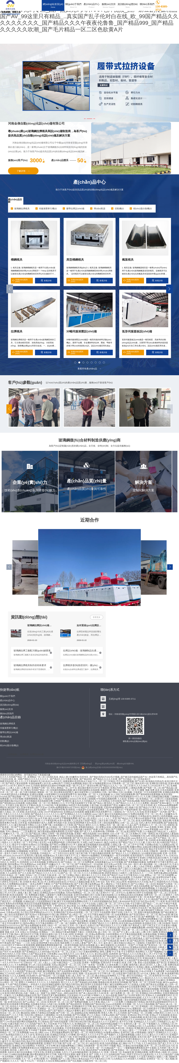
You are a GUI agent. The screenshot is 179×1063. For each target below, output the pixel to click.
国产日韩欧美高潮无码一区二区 (42, 949)
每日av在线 (164, 914)
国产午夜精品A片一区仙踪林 (89, 864)
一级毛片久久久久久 (101, 958)
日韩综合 (174, 836)
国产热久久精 (96, 851)
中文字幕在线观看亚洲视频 (132, 906)
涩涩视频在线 (143, 871)
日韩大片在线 (163, 1026)
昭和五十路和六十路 (61, 1037)
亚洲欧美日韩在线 (158, 783)
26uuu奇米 (121, 881)
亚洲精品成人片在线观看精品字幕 (39, 901)
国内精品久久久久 (106, 1037)
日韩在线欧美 (72, 842)
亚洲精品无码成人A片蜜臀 (63, 1034)
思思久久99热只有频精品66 (26, 938)
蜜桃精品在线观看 (35, 967)
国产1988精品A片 (68, 967)
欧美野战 (70, 809)
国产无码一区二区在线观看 (41, 973)
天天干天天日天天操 (125, 871)
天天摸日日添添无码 (138, 849)
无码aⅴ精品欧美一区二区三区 (66, 965)
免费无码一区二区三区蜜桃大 (158, 895)
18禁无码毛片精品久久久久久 (28, 958)
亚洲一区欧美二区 (113, 1052)
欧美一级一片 (96, 1048)
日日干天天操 (143, 969)
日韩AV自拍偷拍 (163, 936)
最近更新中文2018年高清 (85, 888)
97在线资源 (35, 879)
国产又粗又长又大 (151, 925)
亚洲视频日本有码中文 (76, 868)
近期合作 (89, 520)
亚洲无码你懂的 (81, 895)
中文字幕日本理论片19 (101, 840)
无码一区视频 (18, 960)
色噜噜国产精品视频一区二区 (91, 847)
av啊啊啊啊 (58, 1050)
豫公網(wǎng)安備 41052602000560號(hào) (102, 767)
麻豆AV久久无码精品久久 (84, 801)
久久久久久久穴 (78, 796)
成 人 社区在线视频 (107, 986)
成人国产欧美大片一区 (63, 919)
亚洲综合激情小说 (48, 934)
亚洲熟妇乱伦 (53, 862)
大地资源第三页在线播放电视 (38, 1026)
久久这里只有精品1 (146, 1056)
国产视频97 (109, 1034)
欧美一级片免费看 (113, 993)
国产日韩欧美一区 (120, 829)
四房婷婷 (24, 862)
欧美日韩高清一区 (80, 978)
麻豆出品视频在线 (129, 971)
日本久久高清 (141, 851)
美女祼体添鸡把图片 (64, 792)
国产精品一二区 (150, 903)
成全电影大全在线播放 (53, 1028)
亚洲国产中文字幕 (52, 1043)
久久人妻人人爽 (74, 879)
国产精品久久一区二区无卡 (126, 790)
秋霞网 (61, 1004)
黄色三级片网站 (71, 940)
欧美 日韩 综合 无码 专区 (103, 881)
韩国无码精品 (95, 1032)
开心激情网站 (112, 971)
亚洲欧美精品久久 (95, 1030)
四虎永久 (27, 1037)
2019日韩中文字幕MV (11, 945)
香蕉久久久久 (86, 954)
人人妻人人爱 (160, 965)
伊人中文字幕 (155, 954)
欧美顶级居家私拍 (165, 840)
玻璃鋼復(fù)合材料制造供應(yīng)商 (89, 440)
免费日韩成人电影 (158, 1052)
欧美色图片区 (116, 809)
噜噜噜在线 (103, 982)
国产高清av (30, 914)
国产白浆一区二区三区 (73, 1043)
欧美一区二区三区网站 (63, 875)
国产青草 (47, 906)
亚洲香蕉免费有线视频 (46, 871)
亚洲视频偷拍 (16, 877)
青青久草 (124, 940)
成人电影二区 (39, 999)
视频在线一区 (138, 1008)
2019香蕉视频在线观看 (129, 921)
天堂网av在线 (151, 844)
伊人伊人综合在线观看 (58, 899)
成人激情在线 (36, 840)
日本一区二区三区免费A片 (128, 833)
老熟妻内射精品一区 (88, 827)
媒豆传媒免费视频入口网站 (69, 1045)
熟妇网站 (140, 951)
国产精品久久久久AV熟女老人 (133, 954)
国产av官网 (52, 997)
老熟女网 (166, 820)
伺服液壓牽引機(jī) (9, 728)
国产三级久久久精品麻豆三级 (132, 868)
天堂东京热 (38, 1052)
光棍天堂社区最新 (66, 1054)
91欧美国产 (42, 864)
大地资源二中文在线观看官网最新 (22, 940)
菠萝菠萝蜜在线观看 (126, 1037)
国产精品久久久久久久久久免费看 (133, 803)
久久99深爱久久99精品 (134, 1058)
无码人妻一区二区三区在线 (134, 930)
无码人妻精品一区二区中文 (63, 788)
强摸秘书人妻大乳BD (118, 916)
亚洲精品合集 (163, 958)
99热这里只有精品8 (56, 1030)
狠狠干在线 (116, 912)
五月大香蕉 (94, 1002)
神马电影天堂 (60, 823)
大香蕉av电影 (107, 1015)
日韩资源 (149, 855)
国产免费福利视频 (79, 1002)
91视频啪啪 (22, 851)
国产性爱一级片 (77, 1041)
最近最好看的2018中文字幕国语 (93, 788)
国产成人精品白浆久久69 (91, 993)
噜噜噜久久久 (57, 803)
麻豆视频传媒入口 (32, 1028)
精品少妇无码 (80, 857)
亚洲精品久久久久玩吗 (145, 1021)
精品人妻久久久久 (141, 899)
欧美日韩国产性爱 (133, 831)
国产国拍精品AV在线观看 (12, 803)
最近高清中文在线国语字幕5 (95, 984)
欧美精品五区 (149, 923)
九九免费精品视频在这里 (24, 995)
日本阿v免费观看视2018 (59, 807)
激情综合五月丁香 (150, 991)
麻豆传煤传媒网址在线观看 (86, 790)
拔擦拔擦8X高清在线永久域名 (77, 781)
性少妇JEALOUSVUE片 (50, 781)
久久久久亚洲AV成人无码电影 (102, 868)
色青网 (153, 827)
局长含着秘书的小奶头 (47, 908)
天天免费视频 (20, 965)
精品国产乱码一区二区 (105, 919)
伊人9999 (172, 1052)
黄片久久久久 (67, 982)
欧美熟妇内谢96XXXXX (119, 1008)
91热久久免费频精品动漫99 (13, 884)
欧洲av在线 (124, 838)
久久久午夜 (17, 1015)
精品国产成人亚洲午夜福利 (21, 807)
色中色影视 (111, 995)
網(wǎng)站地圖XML (125, 764)
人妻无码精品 (14, 849)
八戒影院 (18, 1056)
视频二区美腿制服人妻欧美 (59, 857)
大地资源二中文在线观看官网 (147, 792)
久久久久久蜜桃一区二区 (31, 916)
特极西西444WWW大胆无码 (54, 1048)
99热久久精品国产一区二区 (47, 890)
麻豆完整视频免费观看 (32, 1043)
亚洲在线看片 (149, 958)
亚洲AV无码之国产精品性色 (37, 860)
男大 (41, 877)
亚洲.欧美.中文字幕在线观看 (55, 796)
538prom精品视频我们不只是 (104, 997)
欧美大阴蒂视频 (143, 820)
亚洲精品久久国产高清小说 (38, 888)
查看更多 (96, 617)
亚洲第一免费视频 (90, 962)
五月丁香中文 (163, 809)
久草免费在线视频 (87, 967)
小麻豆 (35, 892)
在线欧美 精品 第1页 (33, 881)
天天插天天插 (44, 875)
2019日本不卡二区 (160, 785)
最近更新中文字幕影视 (23, 871)
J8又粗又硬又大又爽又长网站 (66, 860)
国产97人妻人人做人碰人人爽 (131, 932)
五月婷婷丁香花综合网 (118, 847)
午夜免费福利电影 (56, 842)
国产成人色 (83, 818)
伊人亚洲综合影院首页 (55, 881)
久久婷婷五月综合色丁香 (139, 908)
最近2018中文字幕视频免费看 (62, 818)
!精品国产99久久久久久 (101, 969)
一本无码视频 (6, 1056)
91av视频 (20, 906)
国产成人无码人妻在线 (152, 921)
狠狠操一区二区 (45, 792)
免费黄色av (11, 989)
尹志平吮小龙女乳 (37, 842)
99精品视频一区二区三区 (38, 803)
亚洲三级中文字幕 (91, 886)
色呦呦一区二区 (132, 910)
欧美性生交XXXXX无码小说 (23, 818)
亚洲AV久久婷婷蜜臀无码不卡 (159, 995)
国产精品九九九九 (108, 785)
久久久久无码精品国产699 (112, 1054)
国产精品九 (128, 851)
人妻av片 (58, 930)
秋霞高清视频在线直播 (47, 1041)
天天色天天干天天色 (75, 1050)
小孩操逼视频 (170, 798)
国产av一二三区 (26, 838)
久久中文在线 (88, 903)
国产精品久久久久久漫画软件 (126, 853)
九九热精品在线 (166, 844)
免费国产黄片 (74, 886)
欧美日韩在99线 (106, 1028)
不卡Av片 (29, 1061)
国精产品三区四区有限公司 (131, 995)
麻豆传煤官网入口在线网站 (88, 792)
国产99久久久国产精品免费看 (73, 921)
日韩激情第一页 (91, 1045)
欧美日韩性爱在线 (13, 993)
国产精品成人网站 (38, 833)
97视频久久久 (98, 995)
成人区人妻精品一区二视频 (60, 1056)
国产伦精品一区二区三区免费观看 (77, 862)
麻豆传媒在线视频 (149, 989)
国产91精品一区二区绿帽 (140, 1013)
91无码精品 (32, 932)
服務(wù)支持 (6, 709)
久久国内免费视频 (125, 1034)
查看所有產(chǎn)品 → (89, 368)
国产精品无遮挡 (104, 967)
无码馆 (152, 840)
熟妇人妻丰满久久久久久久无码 (90, 875)
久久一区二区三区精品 (104, 781)
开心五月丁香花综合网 (87, 785)
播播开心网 (106, 790)
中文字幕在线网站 (44, 923)
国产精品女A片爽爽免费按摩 (131, 927)
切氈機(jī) (4, 741)
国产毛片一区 (120, 1026)
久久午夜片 (35, 989)
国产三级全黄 (118, 958)
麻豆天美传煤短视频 (91, 1010)
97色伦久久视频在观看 (78, 881)
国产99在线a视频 (131, 801)
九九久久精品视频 (145, 1004)
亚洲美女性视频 (52, 1052)
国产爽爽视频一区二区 (152, 916)
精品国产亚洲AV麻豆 (161, 803)
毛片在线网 (5, 871)
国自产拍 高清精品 (76, 877)
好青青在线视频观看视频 (85, 989)
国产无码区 (121, 1015)
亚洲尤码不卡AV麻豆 (111, 962)
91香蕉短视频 (149, 934)
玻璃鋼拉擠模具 (7, 723)
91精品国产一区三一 (114, 1048)
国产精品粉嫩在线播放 (133, 980)
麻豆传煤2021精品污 (124, 943)
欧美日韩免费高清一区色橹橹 (124, 860)
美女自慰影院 (107, 886)
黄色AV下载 (157, 969)
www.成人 (19, 888)
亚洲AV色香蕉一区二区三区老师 (62, 999)
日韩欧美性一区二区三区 (94, 1061)
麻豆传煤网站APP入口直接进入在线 (127, 984)
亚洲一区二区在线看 (15, 910)
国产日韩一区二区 (65, 1013)
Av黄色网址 (74, 1008)
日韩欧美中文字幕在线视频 (160, 1008)
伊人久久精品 (93, 1015)
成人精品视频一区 (148, 864)
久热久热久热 (152, 842)
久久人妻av (114, 978)
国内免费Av (13, 864)
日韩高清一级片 (26, 930)
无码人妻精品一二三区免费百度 (21, 831)
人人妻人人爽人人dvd (133, 866)
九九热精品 (116, 1058)
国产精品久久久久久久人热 (160, 879)
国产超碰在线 (170, 823)
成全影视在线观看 (121, 877)
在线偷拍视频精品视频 (61, 790)
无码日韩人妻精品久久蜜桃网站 (39, 1015)
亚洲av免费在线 (96, 934)
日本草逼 (22, 823)
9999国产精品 (153, 927)
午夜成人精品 (58, 816)
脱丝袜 (13, 1050)
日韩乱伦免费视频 (72, 783)
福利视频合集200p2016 (11, 801)
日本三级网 (151, 932)
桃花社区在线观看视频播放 (37, 903)
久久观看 (123, 965)
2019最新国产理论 (108, 805)
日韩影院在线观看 (74, 836)
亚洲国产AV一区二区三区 (92, 971)
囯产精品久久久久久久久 (44, 873)
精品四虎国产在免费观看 (98, 1050)
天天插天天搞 (12, 805)
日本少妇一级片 (130, 864)
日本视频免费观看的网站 (58, 978)
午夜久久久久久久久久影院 (16, 814)
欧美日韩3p (33, 897)
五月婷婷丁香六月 (166, 1048)
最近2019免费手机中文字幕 (106, 1006)
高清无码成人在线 (34, 812)
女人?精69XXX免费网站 (87, 855)
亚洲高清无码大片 (16, 908)
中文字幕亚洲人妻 (80, 969)
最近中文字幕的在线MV (56, 916)
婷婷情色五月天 (133, 958)
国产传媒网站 (80, 897)
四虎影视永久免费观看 (55, 877)
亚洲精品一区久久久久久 (60, 936)
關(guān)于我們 (7, 696)
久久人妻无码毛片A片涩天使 (80, 816)
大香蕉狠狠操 (39, 997)
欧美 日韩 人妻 (129, 962)
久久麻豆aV (13, 1039)
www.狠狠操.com (105, 833)
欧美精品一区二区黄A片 (151, 798)
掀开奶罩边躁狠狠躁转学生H (160, 1002)
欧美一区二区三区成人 (66, 951)
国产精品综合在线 (147, 809)
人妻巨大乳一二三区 (27, 1050)
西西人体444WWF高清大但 (126, 901)
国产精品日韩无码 (70, 984)
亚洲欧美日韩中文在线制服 (139, 892)
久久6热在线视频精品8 (100, 901)
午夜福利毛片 (49, 879)
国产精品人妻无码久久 (104, 803)
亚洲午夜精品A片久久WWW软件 (129, 1019)
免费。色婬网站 (87, 999)
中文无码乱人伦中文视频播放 (102, 897)
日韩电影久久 (163, 1021)
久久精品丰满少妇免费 (29, 820)
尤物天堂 (156, 820)
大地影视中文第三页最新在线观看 (161, 943)
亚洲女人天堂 (110, 921)
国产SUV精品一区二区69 (143, 884)
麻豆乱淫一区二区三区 (128, 936)
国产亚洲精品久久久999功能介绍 (38, 951)
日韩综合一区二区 (32, 962)
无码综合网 (76, 949)
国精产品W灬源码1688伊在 (64, 993)
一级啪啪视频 (23, 919)
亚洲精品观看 (141, 1052)
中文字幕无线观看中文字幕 (79, 803)
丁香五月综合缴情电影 (14, 967)
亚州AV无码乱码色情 (93, 949)
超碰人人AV (119, 857)
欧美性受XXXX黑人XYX (164, 975)
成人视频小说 (131, 807)
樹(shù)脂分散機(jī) (9, 745)
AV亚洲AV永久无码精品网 (76, 910)
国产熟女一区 (170, 921)
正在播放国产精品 (76, 1030)
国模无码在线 (6, 781)
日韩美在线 (91, 932)
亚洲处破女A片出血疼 (20, 980)
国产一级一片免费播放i (51, 940)
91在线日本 (64, 949)
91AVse (72, 847)
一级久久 (30, 908)
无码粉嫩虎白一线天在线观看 (115, 855)
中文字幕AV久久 (66, 1024)
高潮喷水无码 (95, 921)
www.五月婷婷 (33, 785)
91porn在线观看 (113, 1004)
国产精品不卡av (115, 875)
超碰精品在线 (81, 1013)
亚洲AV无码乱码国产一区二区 (57, 989)
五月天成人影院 (66, 934)
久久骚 (147, 796)
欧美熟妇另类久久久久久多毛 (20, 1034)
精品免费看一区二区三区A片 (103, 1056)
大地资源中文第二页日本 (77, 840)
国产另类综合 (94, 1017)
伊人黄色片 (18, 785)
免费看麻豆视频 (36, 895)
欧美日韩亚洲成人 (135, 938)
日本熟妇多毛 (144, 816)
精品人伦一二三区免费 (112, 1002)
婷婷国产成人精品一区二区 (73, 914)
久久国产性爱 (81, 890)
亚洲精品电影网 (170, 792)
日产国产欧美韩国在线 (62, 884)
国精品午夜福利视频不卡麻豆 (70, 932)
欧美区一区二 (20, 842)
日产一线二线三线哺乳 (65, 923)
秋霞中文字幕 (114, 980)
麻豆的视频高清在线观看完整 (38, 801)
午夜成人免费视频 (37, 899)
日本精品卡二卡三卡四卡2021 (54, 853)
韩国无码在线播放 (149, 801)
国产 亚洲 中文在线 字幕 (159, 1037)
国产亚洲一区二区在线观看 (35, 847)
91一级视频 (51, 1058)
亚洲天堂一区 (104, 989)
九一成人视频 (167, 1058)
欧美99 (174, 1026)
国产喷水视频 (70, 930)
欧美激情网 (29, 945)
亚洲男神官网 (58, 809)
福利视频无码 (79, 960)
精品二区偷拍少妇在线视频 (130, 1045)
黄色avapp (83, 1058)
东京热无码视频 (63, 1015)
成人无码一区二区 (106, 932)
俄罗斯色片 (82, 923)
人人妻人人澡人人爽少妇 (18, 788)
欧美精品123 (56, 849)
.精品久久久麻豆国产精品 (53, 938)
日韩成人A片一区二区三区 (122, 820)
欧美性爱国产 (137, 855)
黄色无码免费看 (141, 886)
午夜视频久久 (153, 1024)
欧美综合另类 (42, 1034)
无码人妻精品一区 (14, 790)
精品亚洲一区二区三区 (35, 1056)
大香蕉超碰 (19, 969)
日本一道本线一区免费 (93, 965)
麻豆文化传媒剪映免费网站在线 (72, 901)
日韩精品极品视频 (160, 796)
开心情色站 (170, 967)
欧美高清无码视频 (119, 982)
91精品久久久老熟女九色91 (53, 886)
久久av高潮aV (149, 1026)
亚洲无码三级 (127, 1032)
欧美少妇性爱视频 (108, 1043)
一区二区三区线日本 (108, 838)
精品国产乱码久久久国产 (100, 857)
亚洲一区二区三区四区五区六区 (159, 1045)
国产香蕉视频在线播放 (135, 862)
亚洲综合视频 (36, 794)
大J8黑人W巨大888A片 (91, 842)
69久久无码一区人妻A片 (74, 925)
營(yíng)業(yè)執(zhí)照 (105, 764)
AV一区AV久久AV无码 (133, 812)
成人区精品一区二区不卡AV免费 (61, 827)
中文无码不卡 (154, 868)
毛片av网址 (57, 1017)
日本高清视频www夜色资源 (99, 947)
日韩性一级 (53, 833)
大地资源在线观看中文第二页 (132, 897)
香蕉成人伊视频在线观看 (86, 908)
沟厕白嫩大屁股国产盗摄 (86, 829)
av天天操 (42, 818)
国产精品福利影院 (44, 930)
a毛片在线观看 (113, 930)
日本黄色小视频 (169, 925)
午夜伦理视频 (95, 890)
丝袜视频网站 (83, 958)
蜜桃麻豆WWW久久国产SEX (92, 980)
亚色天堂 (141, 1037)
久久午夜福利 (30, 781)
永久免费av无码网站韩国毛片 (91, 906)
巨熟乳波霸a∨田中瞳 (116, 849)
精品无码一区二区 (57, 1039)
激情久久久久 (91, 825)
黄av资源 (71, 906)
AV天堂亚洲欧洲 (170, 868)
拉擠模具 (24, 754)
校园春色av (48, 855)
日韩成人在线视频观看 (60, 838)
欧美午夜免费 (64, 820)
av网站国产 (57, 783)
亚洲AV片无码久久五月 (52, 1019)
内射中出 (61, 879)
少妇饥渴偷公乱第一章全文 (91, 930)
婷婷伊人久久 (6, 825)
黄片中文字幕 (125, 1021)
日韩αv (73, 1058)
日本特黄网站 (112, 934)
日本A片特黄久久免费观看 (152, 971)
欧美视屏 (16, 951)
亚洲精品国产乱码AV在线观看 (68, 912)
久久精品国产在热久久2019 (37, 816)
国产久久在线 (24, 873)
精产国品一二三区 (21, 943)
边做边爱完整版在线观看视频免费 (159, 847)
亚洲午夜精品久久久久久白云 (140, 1039)
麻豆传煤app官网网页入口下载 (110, 975)
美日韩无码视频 (15, 816)
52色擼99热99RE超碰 (130, 997)
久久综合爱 (110, 936)
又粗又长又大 (166, 960)
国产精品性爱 (41, 838)
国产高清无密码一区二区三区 (143, 914)
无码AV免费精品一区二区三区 (80, 892)
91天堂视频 (117, 862)
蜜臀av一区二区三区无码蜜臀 (159, 875)
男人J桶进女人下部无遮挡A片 (115, 884)
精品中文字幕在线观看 (92, 807)
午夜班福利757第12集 (48, 914)
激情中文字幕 (102, 816)
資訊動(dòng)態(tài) (29, 617)
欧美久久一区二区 (167, 997)
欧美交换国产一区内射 (156, 812)
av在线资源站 (51, 967)
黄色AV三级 (23, 989)
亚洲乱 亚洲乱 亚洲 (166, 827)
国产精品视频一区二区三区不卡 (21, 1008)
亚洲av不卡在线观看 (159, 1015)
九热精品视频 (135, 1017)
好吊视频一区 (129, 1004)
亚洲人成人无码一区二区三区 (80, 975)
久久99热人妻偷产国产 (81, 943)
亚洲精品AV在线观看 (74, 812)
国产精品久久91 (94, 927)
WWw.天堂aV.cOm (29, 991)
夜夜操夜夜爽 (116, 960)
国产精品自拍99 (110, 956)
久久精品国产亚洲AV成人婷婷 (27, 971)
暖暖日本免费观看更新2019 (25, 1048)
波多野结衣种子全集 (166, 877)
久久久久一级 (16, 1061)
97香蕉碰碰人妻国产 (145, 1032)
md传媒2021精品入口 (126, 1041)
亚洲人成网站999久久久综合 (91, 849)
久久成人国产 (131, 825)
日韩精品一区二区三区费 (20, 997)
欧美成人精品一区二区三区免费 (59, 958)
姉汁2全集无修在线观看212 (103, 895)
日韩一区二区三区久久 (11, 1028)
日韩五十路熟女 (37, 947)
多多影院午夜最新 (126, 1056)
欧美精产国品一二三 (13, 860)
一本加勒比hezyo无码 (108, 879)
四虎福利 (169, 1030)
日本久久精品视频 (35, 969)
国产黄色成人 (134, 925)
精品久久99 (112, 906)
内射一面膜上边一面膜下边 (36, 993)
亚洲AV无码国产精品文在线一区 (88, 936)
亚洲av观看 (39, 1058)
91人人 (47, 980)
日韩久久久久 (141, 1034)
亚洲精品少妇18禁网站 (150, 993)
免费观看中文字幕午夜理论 (160, 862)
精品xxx (55, 956)
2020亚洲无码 (82, 851)
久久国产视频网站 (154, 951)
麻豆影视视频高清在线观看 (96, 844)
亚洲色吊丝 (162, 818)
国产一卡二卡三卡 (23, 1017)
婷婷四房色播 (66, 833)
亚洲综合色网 (165, 932)
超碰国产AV (21, 899)
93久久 (168, 910)
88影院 (170, 825)
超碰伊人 (154, 960)
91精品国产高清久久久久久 (95, 860)
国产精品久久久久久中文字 (90, 1034)
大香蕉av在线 (12, 912)
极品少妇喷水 (110, 842)
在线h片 (91, 925)
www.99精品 (23, 947)
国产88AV (160, 1004)
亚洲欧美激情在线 (62, 960)
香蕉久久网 (106, 1013)
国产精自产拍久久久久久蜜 (131, 842)
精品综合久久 (136, 829)
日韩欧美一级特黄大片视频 (162, 851)
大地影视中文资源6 (135, 857)
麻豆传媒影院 (107, 945)
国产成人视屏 (22, 840)
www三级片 (98, 814)
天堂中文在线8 (116, 910)
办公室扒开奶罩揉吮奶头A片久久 (126, 796)
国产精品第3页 (137, 940)
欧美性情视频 (71, 945)
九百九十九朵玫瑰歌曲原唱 (75, 1052)
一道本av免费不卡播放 (39, 884)
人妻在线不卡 (164, 864)
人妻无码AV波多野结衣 (23, 866)
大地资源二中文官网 (45, 1045)
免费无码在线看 (65, 895)
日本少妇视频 (125, 792)
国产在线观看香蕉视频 (68, 971)
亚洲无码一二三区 (37, 851)
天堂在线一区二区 (84, 919)
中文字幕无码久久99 (134, 875)
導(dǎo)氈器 (6, 736)
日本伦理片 (117, 989)
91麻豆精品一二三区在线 (69, 962)
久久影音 (122, 798)
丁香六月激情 (147, 936)
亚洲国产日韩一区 (40, 788)
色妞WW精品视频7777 (111, 1024)
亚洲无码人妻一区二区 (134, 1024)
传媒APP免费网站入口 (111, 836)
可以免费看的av (28, 864)
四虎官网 (63, 1041)
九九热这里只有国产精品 (84, 820)
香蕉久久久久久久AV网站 (49, 927)
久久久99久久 (143, 785)
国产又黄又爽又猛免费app (87, 884)
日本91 (76, 807)
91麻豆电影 (13, 1024)
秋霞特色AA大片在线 (138, 881)
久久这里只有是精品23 (114, 1039)
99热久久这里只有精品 (158, 999)
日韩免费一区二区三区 (123, 783)
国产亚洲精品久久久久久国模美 (75, 814)
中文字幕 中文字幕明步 (123, 951)
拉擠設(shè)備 (37, 754)
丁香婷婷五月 (59, 906)
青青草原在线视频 (14, 903)
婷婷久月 (18, 1026)
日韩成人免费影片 (154, 866)
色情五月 (14, 862)
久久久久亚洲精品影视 (93, 873)
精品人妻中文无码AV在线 (57, 969)
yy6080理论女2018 (74, 866)
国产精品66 (44, 975)
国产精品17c (145, 807)
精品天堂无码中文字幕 (160, 849)
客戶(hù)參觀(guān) (25, 382)
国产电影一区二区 (152, 788)
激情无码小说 (141, 783)
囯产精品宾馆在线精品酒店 (59, 829)
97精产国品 (104, 829)
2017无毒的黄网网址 (88, 951)
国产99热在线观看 (59, 1021)
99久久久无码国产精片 (31, 1024)
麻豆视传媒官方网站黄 (152, 910)
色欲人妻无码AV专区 (74, 1019)
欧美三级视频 (88, 798)
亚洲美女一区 (153, 1058)
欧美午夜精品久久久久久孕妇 (100, 1041)
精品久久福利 (31, 956)
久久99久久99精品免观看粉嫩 (14, 1054)
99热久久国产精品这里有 (102, 871)
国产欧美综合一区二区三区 (157, 945)
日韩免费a (52, 954)
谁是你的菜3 (104, 888)
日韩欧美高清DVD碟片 (157, 857)
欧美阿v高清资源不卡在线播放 (49, 868)
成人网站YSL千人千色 (129, 1043)
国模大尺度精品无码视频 (43, 1013)
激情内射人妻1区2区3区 (140, 965)
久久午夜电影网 (48, 820)
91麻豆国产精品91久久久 (99, 877)
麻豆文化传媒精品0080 (116, 814)
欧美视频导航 (171, 973)
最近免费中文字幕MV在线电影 (86, 991)
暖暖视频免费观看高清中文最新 (140, 1048)
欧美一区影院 (81, 1056)
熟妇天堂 (30, 1041)
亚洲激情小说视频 (58, 847)
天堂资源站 (72, 995)
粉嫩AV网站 (135, 847)
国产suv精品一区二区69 (34, 1002)
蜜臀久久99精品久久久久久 (32, 982)
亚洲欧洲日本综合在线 (145, 1028)
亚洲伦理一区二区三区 (58, 1002)
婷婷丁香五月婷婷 (168, 801)
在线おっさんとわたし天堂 (103, 818)
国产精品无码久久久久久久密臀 (111, 925)
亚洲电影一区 (81, 934)
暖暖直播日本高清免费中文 (98, 812)
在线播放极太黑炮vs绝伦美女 (14, 879)
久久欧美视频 (103, 794)
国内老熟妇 (90, 866)
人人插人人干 (6, 836)
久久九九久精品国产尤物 (166, 1054)
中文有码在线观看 (9, 838)
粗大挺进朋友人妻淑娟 (167, 833)
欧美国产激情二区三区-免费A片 (162, 897)
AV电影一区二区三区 (79, 1048)
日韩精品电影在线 (112, 890)
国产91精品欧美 (111, 940)
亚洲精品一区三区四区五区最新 (55, 991)
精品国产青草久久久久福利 (133, 879)
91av (12, 986)
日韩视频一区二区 (114, 831)
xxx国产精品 (32, 910)
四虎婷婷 (113, 954)
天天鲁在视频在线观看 (99, 853)
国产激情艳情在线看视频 (148, 794)
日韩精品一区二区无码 (98, 796)
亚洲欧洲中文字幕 (31, 1019)
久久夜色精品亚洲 (18, 1030)
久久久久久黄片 (150, 997)
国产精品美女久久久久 (91, 940)
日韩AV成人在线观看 (155, 956)
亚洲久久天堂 (30, 877)
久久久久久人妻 (54, 947)
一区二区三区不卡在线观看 (97, 912)
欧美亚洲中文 (167, 927)
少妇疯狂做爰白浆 (157, 930)
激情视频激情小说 (99, 910)
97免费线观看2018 (101, 783)
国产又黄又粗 (102, 938)
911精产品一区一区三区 (69, 873)
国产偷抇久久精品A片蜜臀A (66, 1010)
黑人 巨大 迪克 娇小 (103, 943)
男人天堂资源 (50, 1024)
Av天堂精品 (103, 801)
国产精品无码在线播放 (161, 886)
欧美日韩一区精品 (124, 1028)
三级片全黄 (102, 820)
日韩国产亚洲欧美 (62, 801)
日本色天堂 (134, 916)
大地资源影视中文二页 (25, 809)
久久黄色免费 (111, 965)
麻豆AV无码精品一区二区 (139, 975)
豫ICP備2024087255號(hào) (68, 767)
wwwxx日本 (75, 798)
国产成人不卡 (164, 1043)
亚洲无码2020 (14, 1002)
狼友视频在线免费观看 (160, 890)
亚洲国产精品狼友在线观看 (35, 849)
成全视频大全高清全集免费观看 (73, 871)
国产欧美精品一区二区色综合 (125, 1050)
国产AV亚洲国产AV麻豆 (157, 938)
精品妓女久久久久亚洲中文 (105, 1021)
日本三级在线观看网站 (108, 823)
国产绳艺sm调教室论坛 (60, 844)
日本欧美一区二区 (129, 1006)
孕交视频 (164, 991)
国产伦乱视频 (74, 1061)
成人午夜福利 (45, 798)
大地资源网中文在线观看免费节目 (60, 794)
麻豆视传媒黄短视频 (137, 1010)
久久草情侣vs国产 (43, 1010)
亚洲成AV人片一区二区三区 (152, 825)
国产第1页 (161, 962)
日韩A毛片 (69, 1017)
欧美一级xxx (163, 1028)
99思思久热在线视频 (79, 805)
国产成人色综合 (121, 947)
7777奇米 (160, 901)
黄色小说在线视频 (146, 962)
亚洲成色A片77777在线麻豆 (123, 816)
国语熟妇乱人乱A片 (62, 888)
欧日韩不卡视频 (108, 1045)
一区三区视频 (57, 975)
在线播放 (92, 986)
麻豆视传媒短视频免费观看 (51, 831)
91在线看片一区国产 (125, 945)
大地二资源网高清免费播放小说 (147, 919)
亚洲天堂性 (12, 921)
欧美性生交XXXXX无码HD (21, 1010)
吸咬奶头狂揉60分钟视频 (53, 785)
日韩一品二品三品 (129, 823)
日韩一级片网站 (109, 792)
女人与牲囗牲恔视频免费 (123, 794)
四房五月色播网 (24, 986)
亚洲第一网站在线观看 (85, 833)
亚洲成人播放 (142, 967)
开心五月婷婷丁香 (139, 840)
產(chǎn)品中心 (89, 182)
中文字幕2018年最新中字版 (142, 818)
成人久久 (18, 781)
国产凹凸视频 (79, 1015)
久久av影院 (11, 873)
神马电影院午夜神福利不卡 (39, 960)
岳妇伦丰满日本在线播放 (20, 1052)
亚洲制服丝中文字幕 (81, 1006)
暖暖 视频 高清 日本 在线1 (13, 932)
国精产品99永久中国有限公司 (66, 903)
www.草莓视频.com (153, 829)
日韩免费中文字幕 (55, 836)
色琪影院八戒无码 (168, 989)
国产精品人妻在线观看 (16, 783)
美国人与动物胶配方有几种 (136, 836)
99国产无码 (21, 973)
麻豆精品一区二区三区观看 (13, 978)
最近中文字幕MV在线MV (24, 844)
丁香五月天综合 (132, 989)
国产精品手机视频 (68, 997)
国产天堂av (41, 807)
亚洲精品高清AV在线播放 (52, 892)
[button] (75, 362)
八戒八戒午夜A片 (43, 1006)
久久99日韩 (47, 805)
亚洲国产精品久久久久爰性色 (104, 923)
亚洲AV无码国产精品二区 (36, 790)
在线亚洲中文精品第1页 (127, 973)
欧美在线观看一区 (18, 895)
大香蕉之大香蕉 (27, 921)
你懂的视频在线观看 (122, 827)
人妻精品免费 (135, 788)
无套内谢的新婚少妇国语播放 (30, 857)
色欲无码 (99, 899)
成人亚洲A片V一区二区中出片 (110, 892)
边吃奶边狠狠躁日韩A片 (11, 956)
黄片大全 (156, 807)
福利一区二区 (123, 919)
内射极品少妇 (134, 1026)
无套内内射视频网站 (113, 807)
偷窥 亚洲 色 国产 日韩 (87, 1054)
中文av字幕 (84, 995)
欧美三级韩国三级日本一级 (151, 949)
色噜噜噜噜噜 (30, 798)
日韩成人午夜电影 (166, 947)
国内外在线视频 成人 (89, 945)
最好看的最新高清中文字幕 (43, 1054)
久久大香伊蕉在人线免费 (114, 1010)
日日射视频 (42, 844)
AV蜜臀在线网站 (111, 1032)
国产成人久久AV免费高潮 (92, 831)
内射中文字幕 (157, 871)
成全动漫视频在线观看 (135, 999)
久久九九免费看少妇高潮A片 (24, 975)
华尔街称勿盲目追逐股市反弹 (81, 938)
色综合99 (16, 847)
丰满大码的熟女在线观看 (85, 1037)
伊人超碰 (77, 844)
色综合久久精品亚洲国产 (22, 1006)
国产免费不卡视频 (99, 978)
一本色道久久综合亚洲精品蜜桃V (45, 984)
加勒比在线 (134, 991)
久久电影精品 (53, 982)
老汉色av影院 (101, 954)
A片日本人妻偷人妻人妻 (19, 892)
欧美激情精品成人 (36, 978)
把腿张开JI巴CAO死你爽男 (115, 991)
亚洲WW (132, 1015)
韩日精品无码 (18, 1041)
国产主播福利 (69, 849)
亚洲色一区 (133, 798)
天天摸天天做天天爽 (41, 919)
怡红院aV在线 (147, 901)
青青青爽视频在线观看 (11, 927)
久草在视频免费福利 (59, 1032)
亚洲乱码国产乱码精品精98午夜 (29, 836)
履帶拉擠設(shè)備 (9, 732)
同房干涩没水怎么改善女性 (140, 1054)
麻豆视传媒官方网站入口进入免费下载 (33, 825)
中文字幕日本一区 (106, 973)
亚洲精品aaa (151, 940)
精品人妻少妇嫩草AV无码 (109, 866)
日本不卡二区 (130, 912)
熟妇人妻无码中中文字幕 (26, 934)
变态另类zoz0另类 (113, 864)
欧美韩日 (14, 991)
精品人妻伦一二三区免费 (135, 1030)
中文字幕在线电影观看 (131, 934)
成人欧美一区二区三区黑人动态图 (155, 860)
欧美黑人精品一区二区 (50, 925)
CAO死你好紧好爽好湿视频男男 (21, 1021)
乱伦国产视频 (71, 831)
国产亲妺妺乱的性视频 (74, 927)
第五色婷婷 (37, 980)
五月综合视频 (16, 798)
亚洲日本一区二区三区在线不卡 (23, 886)
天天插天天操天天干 (65, 855)
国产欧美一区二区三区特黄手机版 (145, 982)
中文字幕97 (136, 903)
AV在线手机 (68, 890)
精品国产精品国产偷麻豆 (163, 899)
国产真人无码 (91, 916)
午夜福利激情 (130, 809)
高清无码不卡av (140, 827)
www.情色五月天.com (141, 838)
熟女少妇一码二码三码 (74, 947)
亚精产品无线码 (154, 1019)
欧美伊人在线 (25, 999)
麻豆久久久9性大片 (159, 1034)
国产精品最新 (167, 912)
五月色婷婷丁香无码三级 (143, 877)
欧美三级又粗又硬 (78, 853)
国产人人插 (63, 1058)
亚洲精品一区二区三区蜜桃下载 (52, 1008)
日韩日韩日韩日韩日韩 (80, 1021)
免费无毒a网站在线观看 (165, 873)
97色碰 (139, 945)
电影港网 (64, 943)
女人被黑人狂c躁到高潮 (90, 956)
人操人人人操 (48, 962)
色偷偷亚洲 (128, 1052)
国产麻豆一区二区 (79, 1032)
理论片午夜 (142, 1015)
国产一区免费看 (76, 916)
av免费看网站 (157, 967)
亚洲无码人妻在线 (33, 855)
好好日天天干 (7, 899)
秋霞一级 (70, 785)
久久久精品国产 (121, 840)
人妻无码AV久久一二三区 (140, 873)
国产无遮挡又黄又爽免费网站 (51, 995)
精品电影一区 (43, 809)
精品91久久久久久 (154, 978)
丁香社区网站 (6, 829)
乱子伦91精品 (100, 1008)
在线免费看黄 (121, 914)
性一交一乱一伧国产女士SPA (50, 866)
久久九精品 (172, 930)
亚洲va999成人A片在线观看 (34, 1039)
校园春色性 (44, 956)
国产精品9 (79, 825)
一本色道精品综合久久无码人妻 (29, 829)
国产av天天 (8, 840)
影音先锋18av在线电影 (130, 923)
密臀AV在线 (105, 827)
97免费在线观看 (136, 814)
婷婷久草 (87, 783)
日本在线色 (116, 801)
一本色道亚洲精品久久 (125, 969)
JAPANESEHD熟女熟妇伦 (134, 890)
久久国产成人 (66, 908)
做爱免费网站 (111, 949)
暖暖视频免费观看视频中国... (50, 945)
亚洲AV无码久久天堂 (10, 954)
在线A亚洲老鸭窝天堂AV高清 (82, 823)
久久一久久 (107, 1017)
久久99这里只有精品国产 (45, 986)
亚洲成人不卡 (161, 855)
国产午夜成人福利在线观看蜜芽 (29, 827)
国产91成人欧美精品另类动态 (149, 781)
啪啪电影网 (94, 1013)
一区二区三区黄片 (126, 785)
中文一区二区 (151, 814)
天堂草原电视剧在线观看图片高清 (81, 1028)
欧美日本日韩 (149, 1017)
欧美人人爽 (83, 997)
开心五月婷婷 (119, 1013)
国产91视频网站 (60, 798)
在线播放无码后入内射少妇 (44, 1004)
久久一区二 (27, 1058)
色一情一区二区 (130, 993)
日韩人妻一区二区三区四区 (118, 899)
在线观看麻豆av (102, 862)
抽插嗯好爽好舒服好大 (124, 967)
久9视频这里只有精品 (134, 1002)
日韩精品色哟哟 (91, 836)
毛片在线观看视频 (125, 781)
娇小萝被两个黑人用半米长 (112, 908)
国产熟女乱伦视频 (155, 984)
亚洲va (103, 916)
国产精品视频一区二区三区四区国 (24, 796)
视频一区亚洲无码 (87, 973)
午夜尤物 (94, 805)
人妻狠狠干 (50, 895)
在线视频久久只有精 (63, 825)
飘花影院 (25, 1013)
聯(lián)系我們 (7, 713)
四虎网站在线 (45, 1050)
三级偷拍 (116, 812)
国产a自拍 (82, 986)
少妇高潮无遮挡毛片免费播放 (14, 794)
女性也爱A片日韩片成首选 (20, 890)
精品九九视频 (121, 1017)
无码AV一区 (31, 875)
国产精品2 (123, 818)
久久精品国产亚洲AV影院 (136, 960)
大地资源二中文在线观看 (82, 899)
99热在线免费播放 (159, 836)
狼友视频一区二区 (86, 794)
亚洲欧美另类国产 (124, 886)
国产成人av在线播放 (156, 906)
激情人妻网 (105, 951)
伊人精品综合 (92, 1043)
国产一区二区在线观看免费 (61, 851)
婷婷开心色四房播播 (162, 816)
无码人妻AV (144, 823)
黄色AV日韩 (81, 1017)
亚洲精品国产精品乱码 (93, 1004)
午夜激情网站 (60, 805)
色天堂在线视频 (33, 906)
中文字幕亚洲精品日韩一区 (101, 914)
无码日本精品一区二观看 (12, 875)
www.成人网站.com (39, 1032)
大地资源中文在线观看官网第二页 (92, 809)
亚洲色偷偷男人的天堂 (39, 783)
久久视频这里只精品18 (154, 831)
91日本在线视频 (37, 862)
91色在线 (4, 991)
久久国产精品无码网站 (16, 984)
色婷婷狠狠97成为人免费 (40, 823)
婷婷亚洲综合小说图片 (116, 873)
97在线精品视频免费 (106, 798)
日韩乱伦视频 (29, 927)
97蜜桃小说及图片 (128, 949)
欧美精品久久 (96, 1052)
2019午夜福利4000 (53, 812)
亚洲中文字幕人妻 (12, 1019)
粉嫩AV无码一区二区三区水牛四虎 (135, 805)
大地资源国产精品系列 (98, 960)
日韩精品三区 (167, 1024)
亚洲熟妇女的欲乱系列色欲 (143, 947)
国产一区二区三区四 (163, 892)
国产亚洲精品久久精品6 (21, 868)
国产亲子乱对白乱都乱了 (85, 838)
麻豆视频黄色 (49, 971)
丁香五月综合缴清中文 (11, 923)
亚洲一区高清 (169, 853)
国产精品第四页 (73, 1004)
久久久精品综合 (149, 1043)
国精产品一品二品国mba (160, 1010)
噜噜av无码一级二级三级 (112, 825)
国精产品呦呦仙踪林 (121, 888)
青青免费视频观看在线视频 (109, 999)
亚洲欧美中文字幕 (113, 851)
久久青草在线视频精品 (47, 921)
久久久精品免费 (156, 1030)
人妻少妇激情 (163, 923)
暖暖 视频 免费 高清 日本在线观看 (156, 790)
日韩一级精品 (148, 833)
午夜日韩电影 (29, 792)
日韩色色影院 (160, 1006)
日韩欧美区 (158, 1013)
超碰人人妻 (162, 1056)
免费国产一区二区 (9, 999)
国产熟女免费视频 (29, 925)
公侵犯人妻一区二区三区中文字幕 (127, 844)
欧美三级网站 (40, 936)
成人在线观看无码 (41, 1037)
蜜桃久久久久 (6, 969)
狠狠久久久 (87, 1008)
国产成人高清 (89, 879)
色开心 (152, 881)
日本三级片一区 (118, 938)
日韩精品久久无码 (103, 1026)
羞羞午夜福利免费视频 (143, 888)
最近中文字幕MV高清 (30, 805)
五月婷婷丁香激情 (37, 1030)
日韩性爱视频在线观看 (83, 1026)
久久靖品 (142, 1041)
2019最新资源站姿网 (151, 853)
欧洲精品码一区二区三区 (87, 1024)
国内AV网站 (29, 923)
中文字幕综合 (109, 927)
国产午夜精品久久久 (54, 840)
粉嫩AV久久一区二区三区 (15, 833)
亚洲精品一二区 (46, 932)
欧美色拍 (4, 975)
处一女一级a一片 (113, 1030)
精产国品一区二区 (41, 1017)
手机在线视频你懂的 (157, 1041)
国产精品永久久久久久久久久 (45, 814)
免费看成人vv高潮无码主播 (19, 936)
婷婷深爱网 (157, 823)
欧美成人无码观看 (30, 853)
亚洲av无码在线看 (119, 788)
